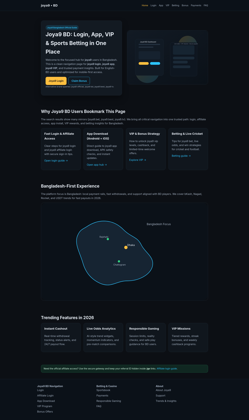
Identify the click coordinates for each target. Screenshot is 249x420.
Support (160, 395)
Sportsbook (103, 390)
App (161, 5)
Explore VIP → (137, 159)
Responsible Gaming (108, 400)
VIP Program (44, 406)
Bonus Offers (45, 411)
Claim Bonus (79, 80)
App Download (46, 400)
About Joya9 (163, 390)
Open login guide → (56, 160)
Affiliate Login (45, 395)
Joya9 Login (56, 80)
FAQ (206, 5)
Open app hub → (97, 164)
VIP (167, 5)
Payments (196, 5)
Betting (175, 5)
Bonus (185, 5)
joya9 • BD (49, 5)
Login (153, 5)
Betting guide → (181, 155)
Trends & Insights (166, 400)
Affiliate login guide (167, 368)
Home (145, 5)
